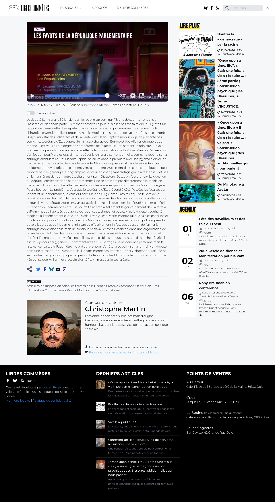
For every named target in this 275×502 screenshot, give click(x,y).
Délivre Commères (132, 7)
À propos (99, 7)
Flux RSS (29, 381)
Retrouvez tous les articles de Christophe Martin (123, 352)
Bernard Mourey (231, 116)
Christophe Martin (232, 54)
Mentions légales (18, 400)
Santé (39, 29)
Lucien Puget (52, 387)
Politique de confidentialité (52, 400)
